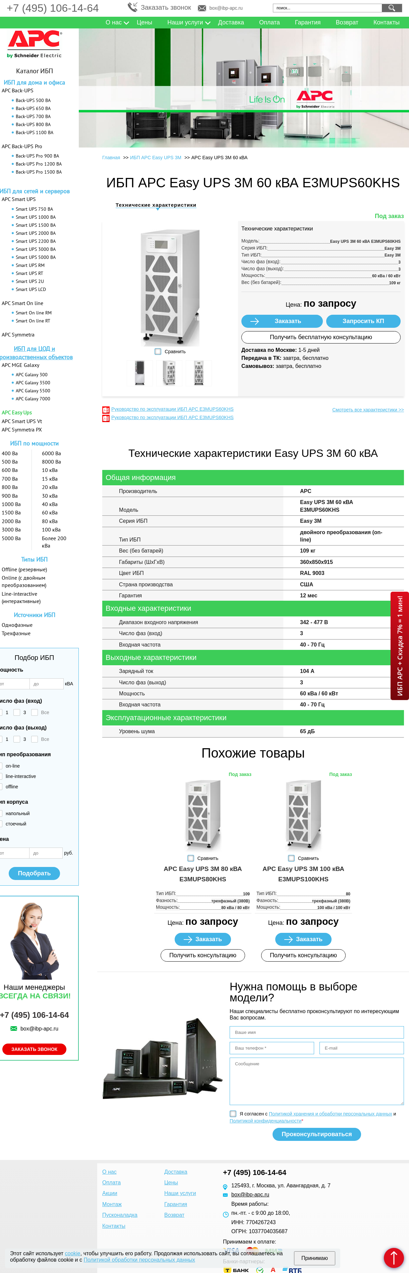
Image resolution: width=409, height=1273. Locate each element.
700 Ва (10, 478)
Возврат (347, 22)
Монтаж (112, 1204)
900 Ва (10, 495)
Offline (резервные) (24, 569)
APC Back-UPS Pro (22, 146)
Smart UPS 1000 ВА (36, 217)
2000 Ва (11, 521)
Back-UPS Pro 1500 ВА (39, 172)
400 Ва (10, 453)
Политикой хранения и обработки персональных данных (330, 1113)
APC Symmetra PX (22, 429)
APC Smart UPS (19, 199)
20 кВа (50, 487)
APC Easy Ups (17, 412)
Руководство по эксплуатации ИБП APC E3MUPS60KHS (172, 409)
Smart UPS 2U (30, 281)
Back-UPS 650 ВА (33, 108)
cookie (72, 1253)
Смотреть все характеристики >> (368, 409)
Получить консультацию (202, 955)
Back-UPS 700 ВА (33, 116)
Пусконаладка (119, 1215)
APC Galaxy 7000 (33, 399)
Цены (144, 22)
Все (45, 712)
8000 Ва (51, 461)
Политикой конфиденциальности (265, 1120)
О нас (114, 22)
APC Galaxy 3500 (33, 383)
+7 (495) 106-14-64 (53, 8)
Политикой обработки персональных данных (139, 1260)
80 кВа (50, 521)
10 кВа (50, 470)
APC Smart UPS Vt (22, 421)
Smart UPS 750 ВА (34, 209)
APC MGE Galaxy (20, 365)
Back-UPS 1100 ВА (34, 132)
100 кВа (51, 529)
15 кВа (50, 478)
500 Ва (10, 461)
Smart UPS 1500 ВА (36, 225)
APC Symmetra (18, 334)
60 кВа (50, 512)
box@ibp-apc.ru (226, 8)
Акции (109, 1193)
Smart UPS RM (30, 265)
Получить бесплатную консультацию (321, 337)
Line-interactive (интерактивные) (21, 597)
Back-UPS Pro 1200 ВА (39, 164)
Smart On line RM (34, 313)
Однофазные (17, 624)
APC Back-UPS (18, 90)
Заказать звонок (166, 7)
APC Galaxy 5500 (33, 391)
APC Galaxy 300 (32, 375)
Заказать (288, 321)
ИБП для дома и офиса (34, 82)
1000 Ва (11, 504)
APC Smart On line (22, 303)
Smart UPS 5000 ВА (36, 257)
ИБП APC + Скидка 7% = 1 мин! (399, 646)
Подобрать (34, 873)
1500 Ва (11, 512)
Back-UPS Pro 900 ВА (37, 156)
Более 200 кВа (54, 542)
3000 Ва (11, 529)
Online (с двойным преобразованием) (24, 581)
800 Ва (10, 487)
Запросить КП (363, 321)
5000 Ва (11, 538)
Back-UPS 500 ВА (33, 100)
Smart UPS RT (29, 273)
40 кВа (50, 504)
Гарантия (308, 22)
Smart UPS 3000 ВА (36, 249)
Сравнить (175, 351)
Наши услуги (185, 22)
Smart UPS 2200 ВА (36, 241)
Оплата (269, 22)
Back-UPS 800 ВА (33, 124)
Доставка (231, 22)
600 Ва (10, 470)
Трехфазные (16, 633)
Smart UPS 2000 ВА (36, 233)
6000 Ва (51, 453)
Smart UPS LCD (31, 289)
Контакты (386, 22)
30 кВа (50, 495)
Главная (111, 157)
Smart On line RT (33, 321)
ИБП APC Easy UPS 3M (155, 157)
